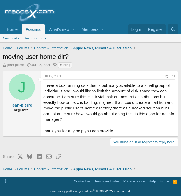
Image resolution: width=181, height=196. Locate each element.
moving (65, 65)
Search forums (35, 38)
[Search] (173, 29)
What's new (59, 29)
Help (152, 181)
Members (90, 29)
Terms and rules (107, 181)
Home (12, 29)
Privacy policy (134, 181)
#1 (173, 76)
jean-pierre (15, 65)
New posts (11, 38)
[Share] (166, 76)
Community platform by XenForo (90, 191)
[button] (74, 29)
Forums (33, 29)
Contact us (82, 181)
